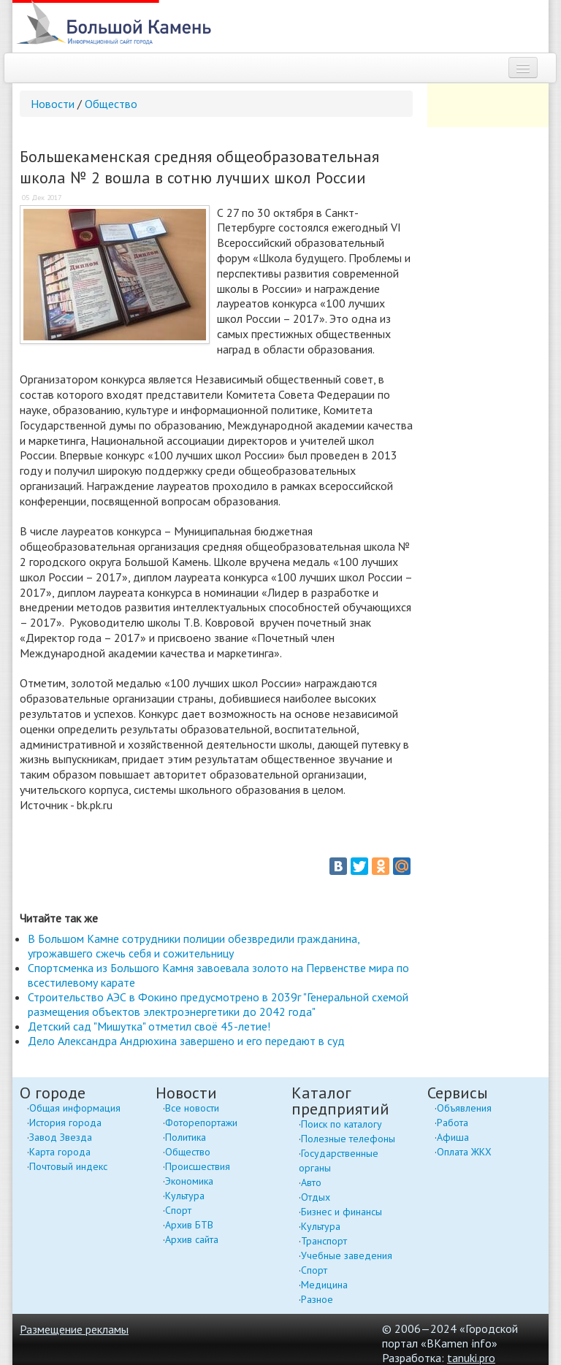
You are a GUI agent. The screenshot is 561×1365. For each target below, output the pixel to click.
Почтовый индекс (68, 1166)
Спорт (178, 1210)
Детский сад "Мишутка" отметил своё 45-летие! (149, 1026)
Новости (53, 103)
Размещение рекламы (74, 1329)
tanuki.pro (471, 1357)
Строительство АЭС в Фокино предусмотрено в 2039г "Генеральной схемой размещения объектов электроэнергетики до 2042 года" (218, 1004)
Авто (311, 1182)
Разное (317, 1299)
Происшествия (197, 1166)
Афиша (453, 1137)
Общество (111, 103)
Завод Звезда (60, 1137)
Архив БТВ (189, 1224)
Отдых (315, 1197)
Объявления (464, 1107)
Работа (452, 1122)
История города (65, 1122)
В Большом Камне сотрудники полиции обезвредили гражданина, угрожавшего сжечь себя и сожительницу (193, 945)
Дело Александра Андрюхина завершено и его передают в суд (186, 1040)
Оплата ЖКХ (464, 1151)
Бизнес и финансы (341, 1211)
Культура (185, 1195)
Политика (185, 1137)
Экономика (189, 1181)
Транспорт (324, 1240)
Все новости (192, 1107)
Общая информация (75, 1107)
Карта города (60, 1151)
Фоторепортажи (201, 1122)
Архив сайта (191, 1239)
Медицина (324, 1284)
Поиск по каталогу (341, 1124)
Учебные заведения (346, 1255)
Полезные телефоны (348, 1138)
